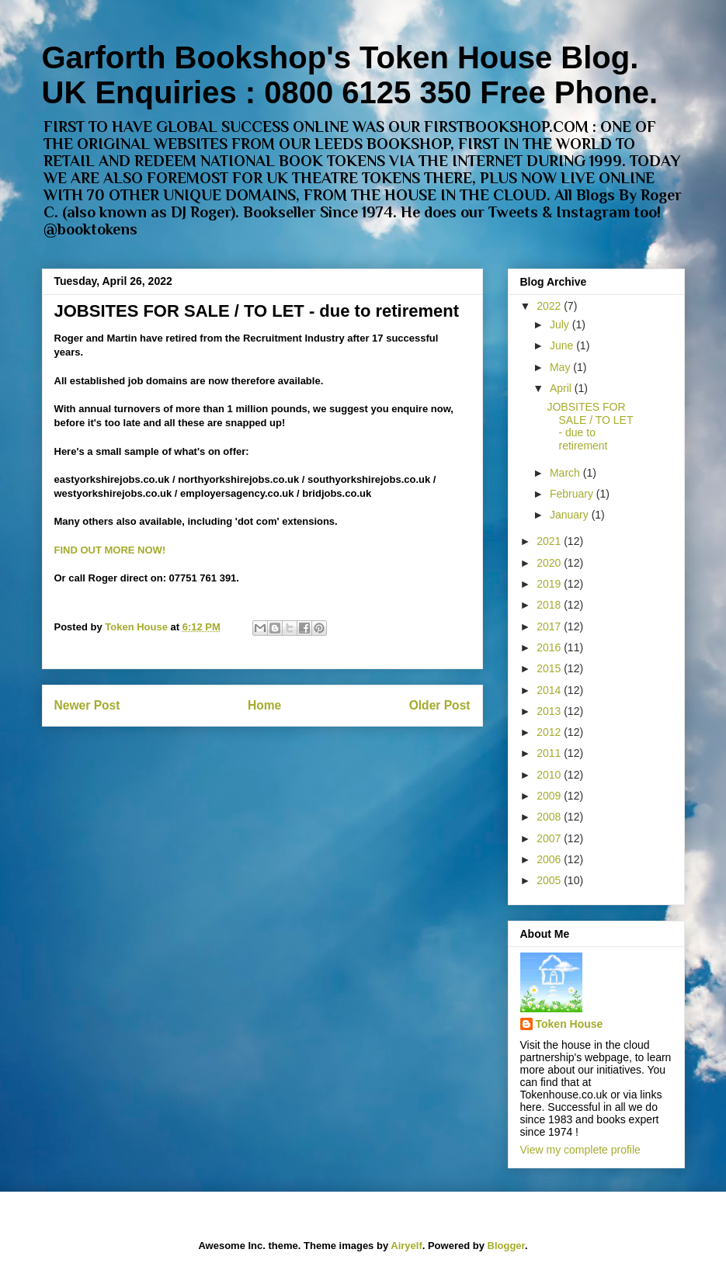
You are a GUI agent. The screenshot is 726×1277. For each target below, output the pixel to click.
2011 (550, 753)
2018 (550, 605)
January (571, 514)
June (563, 345)
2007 (550, 838)
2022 (550, 306)
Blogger (506, 1245)
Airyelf (406, 1245)
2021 (550, 541)
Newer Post (87, 705)
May (561, 367)
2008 (550, 816)
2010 (550, 775)
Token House (569, 1024)
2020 (550, 563)
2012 (550, 732)
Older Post (440, 705)
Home (264, 705)
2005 (550, 880)
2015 (550, 668)
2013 (550, 711)
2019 (550, 584)
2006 (550, 859)
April (562, 388)
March (566, 473)
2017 (550, 626)
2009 (550, 795)
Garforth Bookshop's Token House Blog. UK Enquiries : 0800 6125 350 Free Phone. (350, 74)
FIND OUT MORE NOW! (110, 550)
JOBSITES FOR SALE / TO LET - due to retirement (590, 426)
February (573, 494)
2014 (550, 690)
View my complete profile (580, 1149)
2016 (550, 647)
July (561, 324)
